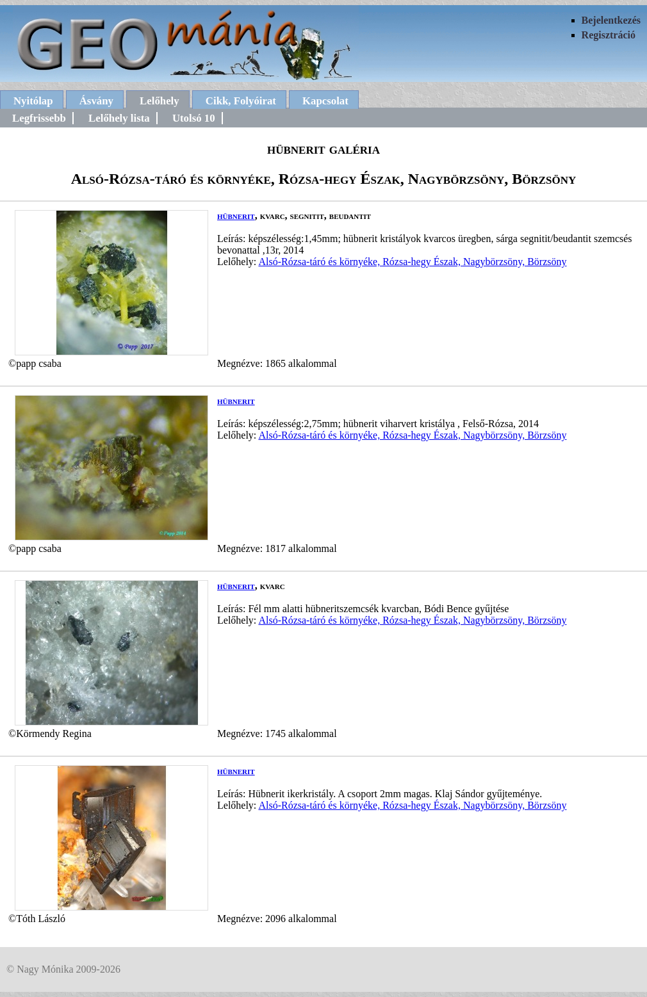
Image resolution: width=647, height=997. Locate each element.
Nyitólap (33, 101)
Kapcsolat (325, 101)
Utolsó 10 (193, 118)
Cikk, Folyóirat (241, 101)
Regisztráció (608, 34)
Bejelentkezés (611, 20)
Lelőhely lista (119, 118)
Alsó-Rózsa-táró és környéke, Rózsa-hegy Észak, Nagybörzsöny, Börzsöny (412, 261)
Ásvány (96, 101)
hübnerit (236, 215)
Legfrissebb (39, 118)
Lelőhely (159, 101)
